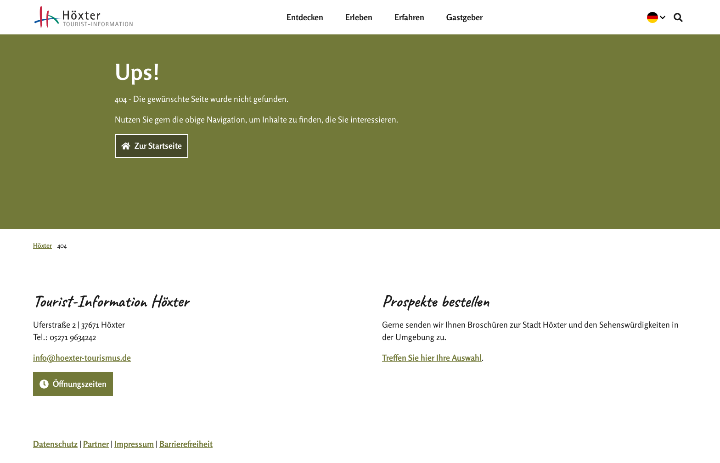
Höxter (42, 245)
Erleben (358, 17)
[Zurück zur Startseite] (83, 17)
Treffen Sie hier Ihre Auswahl (432, 357)
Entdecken (305, 17)
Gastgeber (464, 17)
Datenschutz (55, 444)
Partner (96, 444)
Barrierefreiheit (186, 444)
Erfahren (409, 17)
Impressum (134, 444)
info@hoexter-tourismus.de (82, 357)
